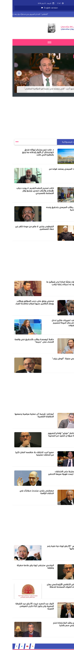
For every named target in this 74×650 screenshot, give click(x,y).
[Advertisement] (37, 114)
